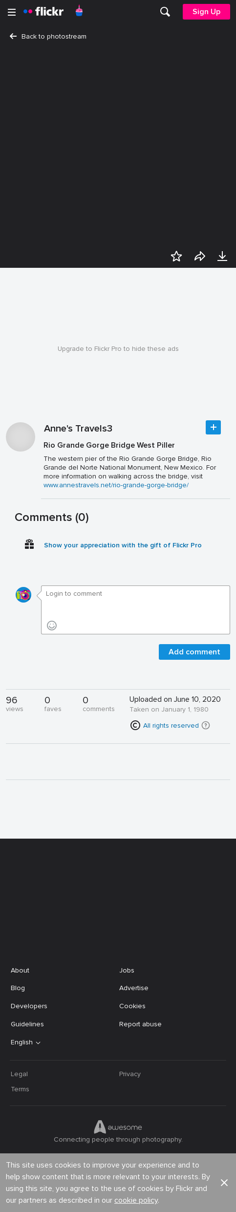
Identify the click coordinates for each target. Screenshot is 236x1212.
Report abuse (140, 1024)
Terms (20, 1089)
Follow (213, 427)
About (20, 970)
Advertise (134, 988)
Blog (18, 988)
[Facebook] (81, 1197)
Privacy (130, 1074)
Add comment (194, 652)
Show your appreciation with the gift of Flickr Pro (123, 545)
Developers (29, 1006)
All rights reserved (171, 725)
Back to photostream (48, 36)
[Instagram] (155, 1197)
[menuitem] (165, 12)
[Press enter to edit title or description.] (135, 465)
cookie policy (136, 941)
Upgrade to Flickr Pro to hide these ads (118, 349)
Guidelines (27, 1024)
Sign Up (206, 12)
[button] (206, 725)
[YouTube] (118, 1197)
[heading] (43, 11)
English (22, 1042)
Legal (19, 1074)
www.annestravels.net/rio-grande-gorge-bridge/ (116, 485)
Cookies (132, 1006)
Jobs (126, 970)
